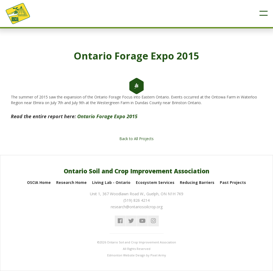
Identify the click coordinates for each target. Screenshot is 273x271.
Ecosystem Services (155, 182)
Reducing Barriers (197, 182)
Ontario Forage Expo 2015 (107, 116)
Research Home (71, 182)
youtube (142, 221)
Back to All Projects (136, 138)
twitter (131, 221)
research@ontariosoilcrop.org (137, 206)
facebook (120, 221)
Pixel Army (158, 255)
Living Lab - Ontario (111, 182)
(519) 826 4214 (136, 200)
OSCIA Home (39, 182)
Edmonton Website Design (126, 255)
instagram (153, 221)
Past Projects (233, 182)
